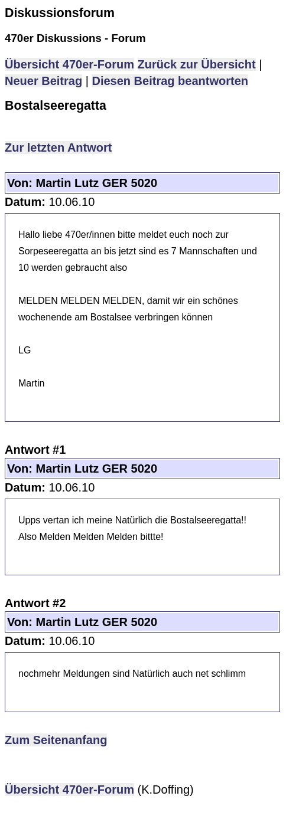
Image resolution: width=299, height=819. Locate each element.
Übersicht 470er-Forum (69, 64)
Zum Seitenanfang (56, 739)
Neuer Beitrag (43, 80)
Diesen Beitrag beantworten (170, 80)
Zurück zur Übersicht (197, 64)
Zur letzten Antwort (58, 147)
